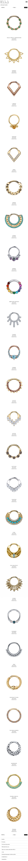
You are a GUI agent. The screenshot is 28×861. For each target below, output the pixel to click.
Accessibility (4, 859)
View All (3, 7)
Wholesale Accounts (5, 846)
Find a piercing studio (6, 844)
